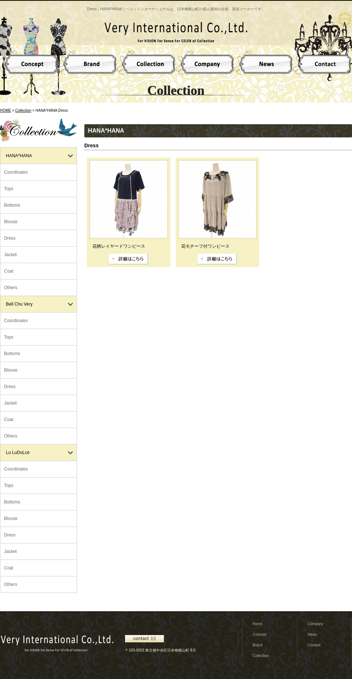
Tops (8, 188)
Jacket (10, 254)
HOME (5, 110)
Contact (314, 645)
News (312, 634)
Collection (23, 110)
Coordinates (16, 172)
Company (315, 624)
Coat (8, 271)
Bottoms (12, 205)
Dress (9, 238)
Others (10, 287)
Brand (258, 645)
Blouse (11, 221)
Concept (259, 634)
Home (258, 624)
